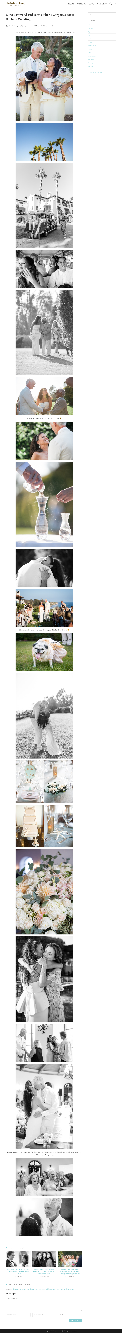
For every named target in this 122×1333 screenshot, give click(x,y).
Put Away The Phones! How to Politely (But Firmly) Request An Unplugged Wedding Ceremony (70, 1271)
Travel (89, 52)
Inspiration (91, 39)
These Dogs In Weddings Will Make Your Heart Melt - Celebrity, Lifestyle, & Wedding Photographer (43, 1289)
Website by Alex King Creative (70, 1331)
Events (89, 35)
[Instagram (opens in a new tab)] (115, 4)
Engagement (91, 32)
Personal (90, 42)
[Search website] (110, 4)
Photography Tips (92, 45)
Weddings (44, 26)
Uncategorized (92, 56)
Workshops (91, 66)
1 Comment (54, 26)
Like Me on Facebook (96, 72)
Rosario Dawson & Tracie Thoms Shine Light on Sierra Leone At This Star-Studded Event (44, 1271)
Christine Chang (13, 26)
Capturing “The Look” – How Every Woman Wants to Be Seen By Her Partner (18, 1271)
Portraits (90, 49)
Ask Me (90, 25)
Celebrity (36, 26)
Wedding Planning (93, 59)
